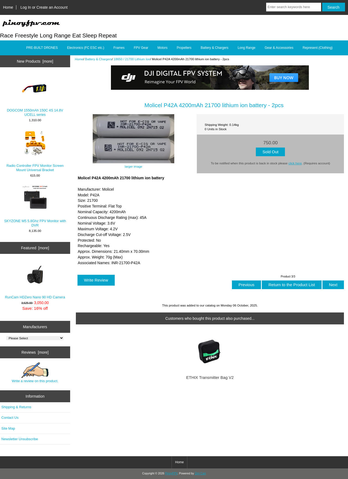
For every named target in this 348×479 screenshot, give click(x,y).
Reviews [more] (35, 352)
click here (295, 163)
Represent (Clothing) (318, 48)
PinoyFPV (171, 473)
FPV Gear (141, 48)
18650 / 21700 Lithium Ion (132, 59)
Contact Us (9, 418)
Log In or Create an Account (43, 7)
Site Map (8, 428)
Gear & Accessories (279, 48)
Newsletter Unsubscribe (19, 439)
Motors (162, 48)
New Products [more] (35, 61)
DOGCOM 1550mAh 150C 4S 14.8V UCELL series (35, 96)
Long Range (246, 48)
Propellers (184, 48)
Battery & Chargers (98, 59)
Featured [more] (35, 248)
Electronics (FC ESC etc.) (85, 48)
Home (8, 7)
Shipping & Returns (16, 407)
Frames (119, 48)
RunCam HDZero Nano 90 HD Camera (35, 280)
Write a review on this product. (35, 372)
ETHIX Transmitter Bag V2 (210, 377)
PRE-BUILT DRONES (42, 48)
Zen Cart (200, 473)
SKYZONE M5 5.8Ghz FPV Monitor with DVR (35, 206)
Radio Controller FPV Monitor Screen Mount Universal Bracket (35, 151)
